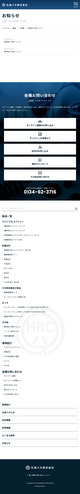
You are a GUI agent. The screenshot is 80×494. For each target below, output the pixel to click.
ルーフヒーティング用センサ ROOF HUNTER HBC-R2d (24, 312)
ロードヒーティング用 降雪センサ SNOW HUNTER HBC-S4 (26, 307)
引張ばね (7, 263)
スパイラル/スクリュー (12, 347)
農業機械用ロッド (10, 292)
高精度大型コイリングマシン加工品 (17, 250)
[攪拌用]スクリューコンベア (14, 230)
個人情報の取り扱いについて (39, 475)
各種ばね (7, 351)
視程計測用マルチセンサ (13, 316)
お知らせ (6, 443)
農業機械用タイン (10, 254)
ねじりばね (8, 268)
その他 (6, 365)
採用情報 (6, 427)
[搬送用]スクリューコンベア (14, 226)
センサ (6, 361)
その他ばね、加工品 (11, 282)
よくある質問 (8, 435)
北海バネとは (8, 412)
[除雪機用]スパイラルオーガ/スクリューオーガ (21, 235)
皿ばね (6, 273)
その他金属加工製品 (11, 356)
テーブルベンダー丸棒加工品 (15, 297)
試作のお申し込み (10, 385)
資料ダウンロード (10, 389)
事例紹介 (6, 404)
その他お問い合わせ (11, 394)
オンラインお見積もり (12, 380)
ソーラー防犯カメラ (11, 331)
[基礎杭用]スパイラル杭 (13, 239)
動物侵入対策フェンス (12, 326)
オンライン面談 (10, 376)
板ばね (6, 277)
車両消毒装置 (9, 336)
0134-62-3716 (40, 192)
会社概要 (6, 419)
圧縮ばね (7, 259)
